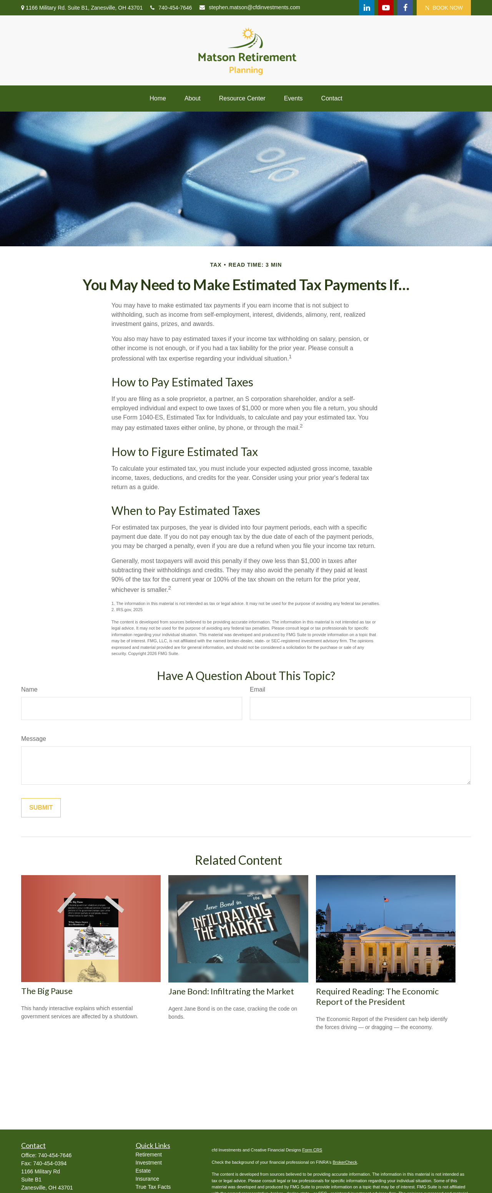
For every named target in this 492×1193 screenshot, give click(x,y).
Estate (143, 1171)
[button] (157, 98)
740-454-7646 (171, 8)
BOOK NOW (444, 8)
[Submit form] (41, 807)
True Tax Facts (153, 1187)
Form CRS (312, 1150)
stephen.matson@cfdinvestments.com (249, 7)
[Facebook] (405, 7)
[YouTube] (386, 7)
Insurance (147, 1179)
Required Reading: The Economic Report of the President (377, 996)
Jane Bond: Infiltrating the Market (231, 991)
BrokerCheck (344, 1162)
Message (33, 738)
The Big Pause (47, 991)
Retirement (149, 1154)
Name (29, 689)
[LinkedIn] (366, 7)
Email (257, 689)
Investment (149, 1163)
